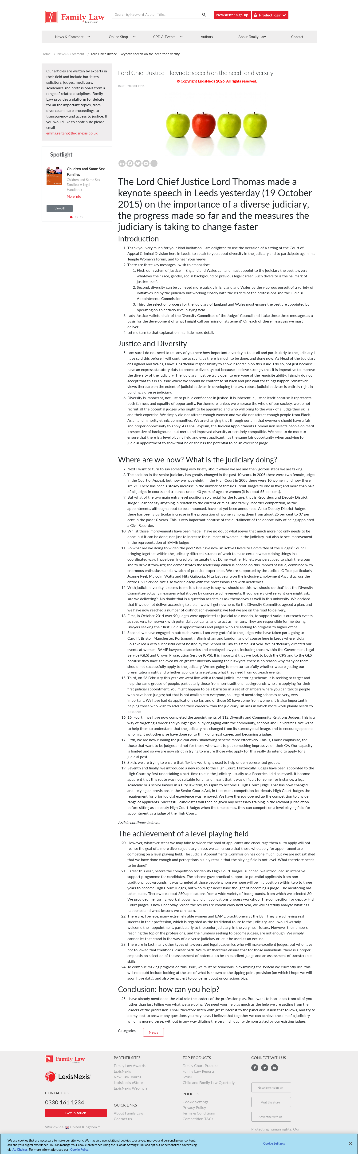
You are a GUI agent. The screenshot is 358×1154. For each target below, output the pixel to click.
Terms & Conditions (199, 1113)
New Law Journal (128, 1077)
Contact (297, 37)
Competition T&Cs (198, 1118)
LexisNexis (122, 1071)
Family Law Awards (130, 1065)
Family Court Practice (200, 1065)
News (153, 1032)
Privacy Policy (194, 1107)
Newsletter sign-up (232, 14)
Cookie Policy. (79, 1152)
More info (74, 196)
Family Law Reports (199, 1071)
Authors (207, 37)
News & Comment (70, 54)
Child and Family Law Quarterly (209, 1082)
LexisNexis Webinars (131, 1088)
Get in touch (75, 1113)
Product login (270, 14)
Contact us (123, 1118)
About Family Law (252, 37)
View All (60, 208)
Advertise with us (270, 1117)
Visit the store (270, 1102)
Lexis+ (188, 1077)
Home (46, 54)
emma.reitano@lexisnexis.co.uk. (72, 133)
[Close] (350, 1146)
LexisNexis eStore (128, 1082)
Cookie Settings (195, 1101)
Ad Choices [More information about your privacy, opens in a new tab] (20, 1152)
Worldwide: (52, 1127)
